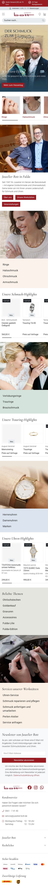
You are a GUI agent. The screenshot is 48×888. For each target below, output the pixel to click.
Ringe (4, 117)
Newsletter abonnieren (24, 760)
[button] (39, 14)
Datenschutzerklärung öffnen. (26, 775)
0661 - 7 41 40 (11, 811)
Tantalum (26, 320)
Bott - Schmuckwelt (9, 320)
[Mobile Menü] (3, 14)
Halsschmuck (29, 117)
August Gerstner (8, 446)
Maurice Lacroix (30, 565)
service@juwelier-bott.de (16, 816)
